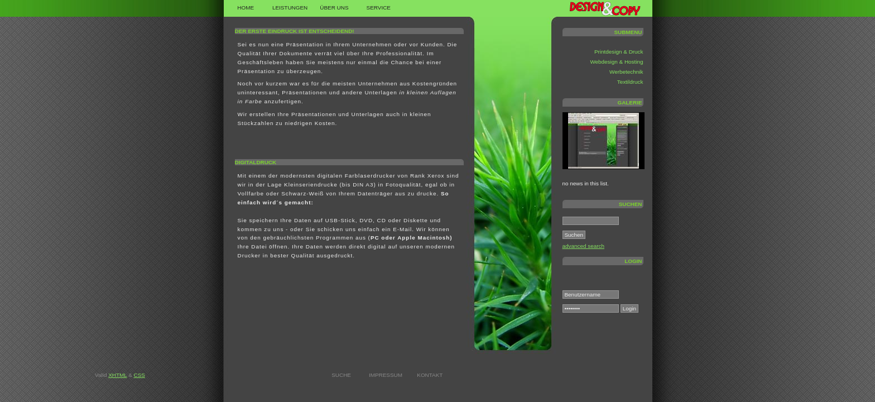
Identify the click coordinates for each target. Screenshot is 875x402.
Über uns (334, 7)
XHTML (117, 375)
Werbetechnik (626, 72)
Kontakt (430, 375)
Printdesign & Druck (618, 52)
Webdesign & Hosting (616, 62)
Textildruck (630, 82)
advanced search (583, 246)
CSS (139, 375)
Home (245, 7)
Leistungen (289, 7)
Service (379, 7)
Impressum (385, 375)
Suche (341, 375)
